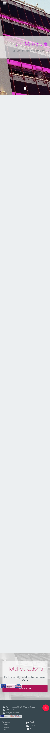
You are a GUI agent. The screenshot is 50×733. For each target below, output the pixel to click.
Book (32, 722)
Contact (33, 725)
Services (5, 727)
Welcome (6, 722)
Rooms (5, 725)
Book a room (25, 689)
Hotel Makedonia (25, 3)
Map (31, 729)
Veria (4, 730)
